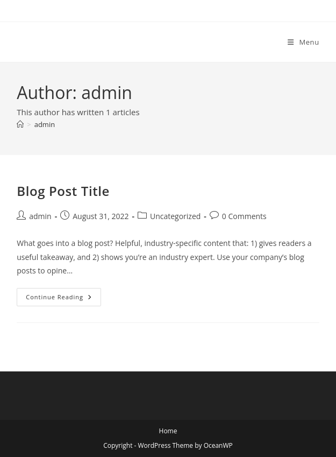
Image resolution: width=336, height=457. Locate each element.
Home (168, 430)
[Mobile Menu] (303, 42)
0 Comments (244, 216)
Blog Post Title (63, 191)
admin (44, 124)
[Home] (20, 124)
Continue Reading (63, 299)
